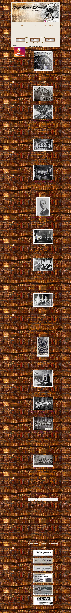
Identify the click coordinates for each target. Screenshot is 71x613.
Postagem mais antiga (53, 543)
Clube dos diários (36, 500)
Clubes (41, 500)
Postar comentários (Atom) (37, 545)
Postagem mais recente (33, 543)
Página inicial (43, 543)
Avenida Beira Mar (41, 471)
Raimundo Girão (43, 158)
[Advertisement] (43, 535)
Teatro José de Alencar (38, 277)
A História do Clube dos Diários (34, 489)
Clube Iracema (37, 75)
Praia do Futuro (43, 438)
